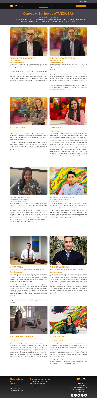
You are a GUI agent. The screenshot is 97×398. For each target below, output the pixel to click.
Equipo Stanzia (14, 385)
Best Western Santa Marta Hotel (38, 383)
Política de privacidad (15, 388)
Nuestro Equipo (43, 5)
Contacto (72, 5)
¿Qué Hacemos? (64, 5)
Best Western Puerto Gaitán (37, 386)
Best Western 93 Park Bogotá (37, 385)
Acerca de (12, 383)
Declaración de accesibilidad (17, 390)
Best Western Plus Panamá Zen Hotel (39, 381)
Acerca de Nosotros (54, 5)
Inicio (36, 5)
